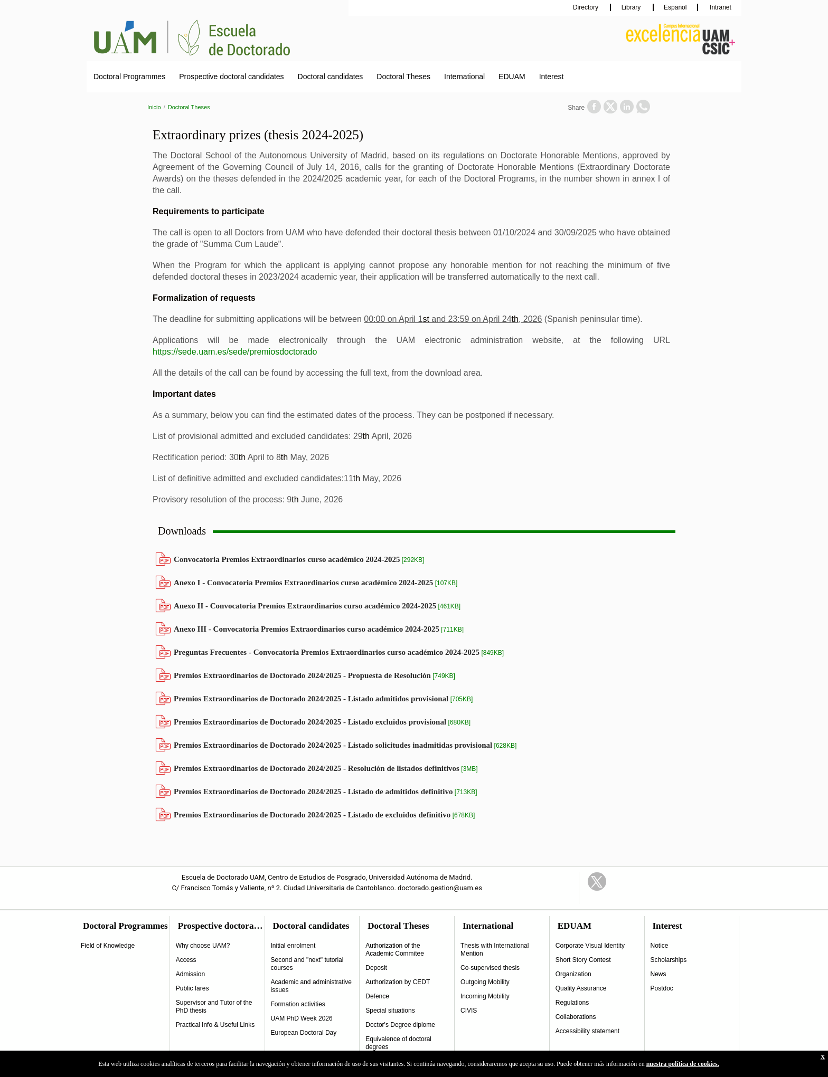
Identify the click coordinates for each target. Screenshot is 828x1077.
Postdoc (662, 988)
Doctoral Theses (403, 76)
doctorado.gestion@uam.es (440, 888)
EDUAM (511, 76)
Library (632, 7)
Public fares (192, 988)
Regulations (572, 1002)
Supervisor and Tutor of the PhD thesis (214, 1006)
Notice (660, 945)
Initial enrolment (293, 945)
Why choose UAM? (203, 945)
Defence (377, 996)
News (658, 974)
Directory (586, 7)
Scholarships (669, 960)
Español (675, 7)
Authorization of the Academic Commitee (394, 949)
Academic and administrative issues (311, 986)
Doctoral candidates (330, 76)
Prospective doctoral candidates (231, 76)
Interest (551, 76)
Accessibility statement (587, 1031)
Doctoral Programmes (129, 76)
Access (186, 960)
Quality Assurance (581, 988)
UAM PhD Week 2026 (302, 1018)
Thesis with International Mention (494, 949)
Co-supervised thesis (490, 967)
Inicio (154, 107)
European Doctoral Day (304, 1032)
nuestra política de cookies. (682, 1064)
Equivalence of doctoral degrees (398, 1043)
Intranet (719, 7)
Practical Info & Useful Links (215, 1024)
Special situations (390, 1010)
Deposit (376, 967)
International (464, 76)
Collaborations (576, 1017)
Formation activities (298, 1004)
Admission (190, 974)
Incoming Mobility (485, 996)
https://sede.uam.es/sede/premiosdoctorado (235, 351)
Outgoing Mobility (485, 982)
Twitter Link (597, 881)
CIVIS (468, 1010)
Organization (573, 974)
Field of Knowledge (108, 945)
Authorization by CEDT (397, 982)
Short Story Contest (583, 960)
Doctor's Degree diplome (400, 1024)
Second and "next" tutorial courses (307, 963)
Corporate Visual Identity (590, 945)
